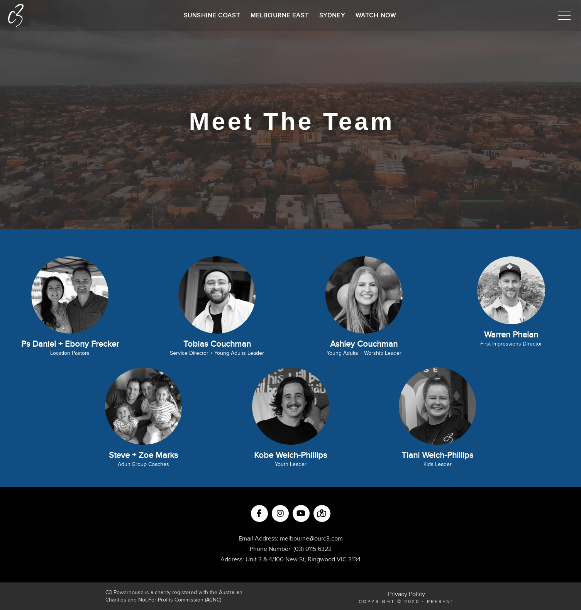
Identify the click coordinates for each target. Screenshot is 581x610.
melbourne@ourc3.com (311, 538)
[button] (564, 15)
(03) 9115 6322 (312, 549)
